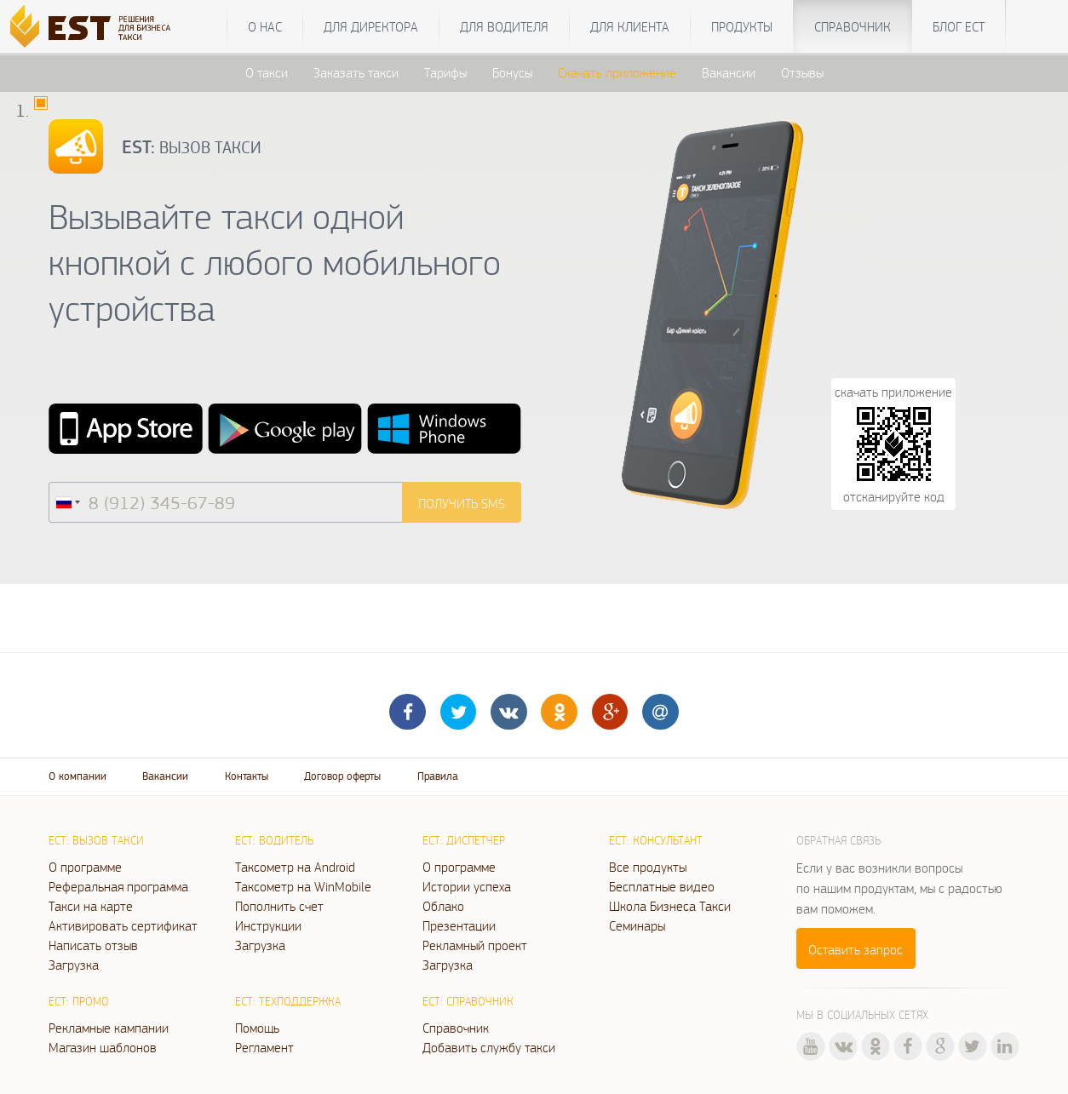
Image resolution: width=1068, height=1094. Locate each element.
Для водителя (504, 26)
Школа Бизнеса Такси (670, 905)
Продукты (741, 26)
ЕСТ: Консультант (656, 840)
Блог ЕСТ (959, 26)
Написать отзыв (93, 945)
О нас (265, 26)
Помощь (257, 1027)
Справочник (852, 26)
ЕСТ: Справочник (468, 1001)
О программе (85, 866)
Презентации (459, 925)
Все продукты (647, 866)
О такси (266, 72)
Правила (437, 776)
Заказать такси (356, 72)
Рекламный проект (474, 945)
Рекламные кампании (109, 1027)
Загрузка (74, 964)
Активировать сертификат (123, 925)
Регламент (264, 1047)
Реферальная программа (118, 886)
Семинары (637, 925)
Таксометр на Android (295, 866)
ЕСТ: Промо (79, 1001)
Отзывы (802, 72)
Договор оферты (342, 776)
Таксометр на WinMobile (303, 886)
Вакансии (728, 72)
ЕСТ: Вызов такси (96, 840)
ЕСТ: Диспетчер (463, 840)
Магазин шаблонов (103, 1047)
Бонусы (512, 72)
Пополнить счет (279, 905)
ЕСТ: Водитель (274, 840)
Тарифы (445, 72)
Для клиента (629, 26)
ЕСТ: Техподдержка (288, 1001)
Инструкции (268, 925)
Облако (443, 905)
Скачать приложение (617, 72)
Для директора (371, 26)
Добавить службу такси (488, 1047)
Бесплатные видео (662, 886)
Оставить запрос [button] (855, 949)
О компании (77, 776)
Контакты (246, 776)
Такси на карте (91, 905)
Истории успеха (466, 886)
